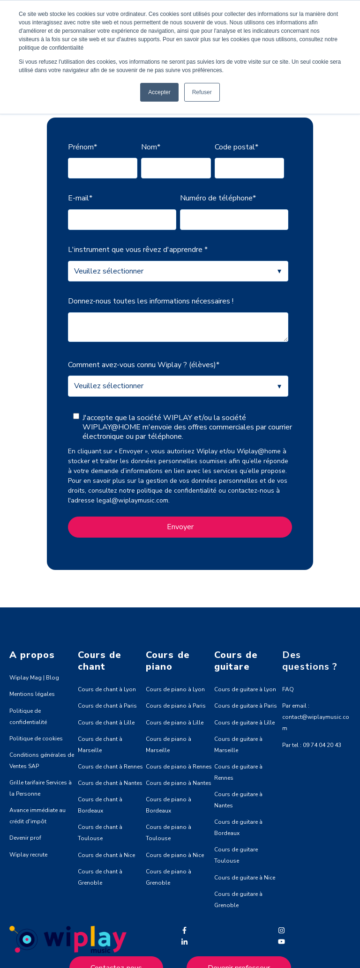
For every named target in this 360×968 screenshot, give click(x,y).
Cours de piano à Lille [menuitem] (174, 722)
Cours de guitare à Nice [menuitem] (244, 877)
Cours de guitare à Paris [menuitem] (245, 705)
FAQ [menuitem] (288, 689)
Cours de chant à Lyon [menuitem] (107, 689)
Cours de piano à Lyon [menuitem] (175, 689)
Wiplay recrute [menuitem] (28, 854)
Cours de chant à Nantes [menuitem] (110, 782)
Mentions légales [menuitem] (32, 693)
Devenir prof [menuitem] (25, 837)
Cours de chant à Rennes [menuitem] (110, 766)
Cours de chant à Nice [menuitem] (106, 854)
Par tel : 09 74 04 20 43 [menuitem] (311, 744)
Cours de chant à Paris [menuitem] (107, 705)
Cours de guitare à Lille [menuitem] (244, 722)
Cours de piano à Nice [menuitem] (175, 854)
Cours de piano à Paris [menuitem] (176, 705)
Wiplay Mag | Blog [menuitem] (34, 677)
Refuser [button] (202, 92)
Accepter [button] (159, 92)
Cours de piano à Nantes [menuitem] (178, 782)
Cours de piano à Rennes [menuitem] (179, 766)
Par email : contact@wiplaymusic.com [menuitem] (315, 717)
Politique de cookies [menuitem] (36, 738)
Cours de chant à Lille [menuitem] (106, 722)
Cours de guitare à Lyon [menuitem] (245, 689)
